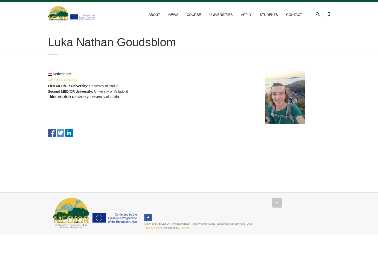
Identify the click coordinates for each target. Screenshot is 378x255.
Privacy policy (152, 248)
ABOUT (154, 15)
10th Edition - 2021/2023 (62, 100)
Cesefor (184, 248)
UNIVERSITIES (221, 15)
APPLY (246, 15)
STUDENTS (269, 15)
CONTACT (294, 15)
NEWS (173, 15)
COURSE (194, 15)
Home (51, 32)
